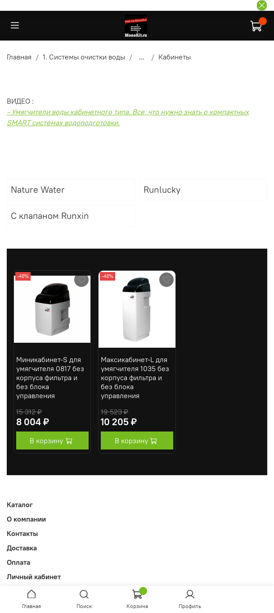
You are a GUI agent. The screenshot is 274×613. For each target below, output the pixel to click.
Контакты (22, 533)
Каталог (20, 504)
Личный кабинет (34, 576)
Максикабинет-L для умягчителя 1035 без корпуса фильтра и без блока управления (135, 377)
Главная (19, 56)
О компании (26, 518)
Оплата (18, 562)
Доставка (22, 547)
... (141, 57)
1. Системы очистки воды (84, 56)
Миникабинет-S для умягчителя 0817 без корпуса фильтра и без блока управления (50, 377)
